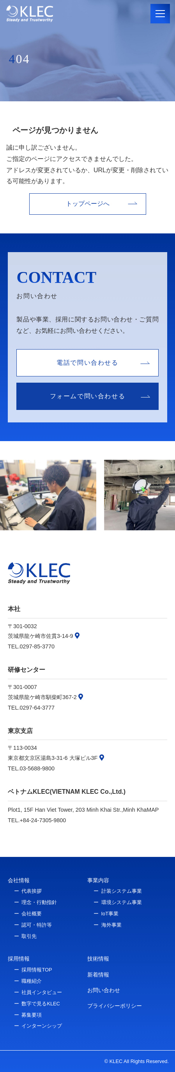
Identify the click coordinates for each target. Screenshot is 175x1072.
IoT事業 (110, 914)
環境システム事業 (121, 902)
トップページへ (88, 203)
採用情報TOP (36, 970)
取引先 (29, 936)
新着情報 (98, 974)
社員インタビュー (41, 992)
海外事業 (111, 925)
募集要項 (31, 1015)
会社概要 (31, 914)
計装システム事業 (121, 891)
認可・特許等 (36, 925)
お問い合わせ (103, 990)
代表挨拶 (31, 891)
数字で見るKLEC (40, 1004)
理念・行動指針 (39, 902)
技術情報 (98, 958)
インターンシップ (41, 1026)
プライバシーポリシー (114, 1006)
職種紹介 (31, 981)
